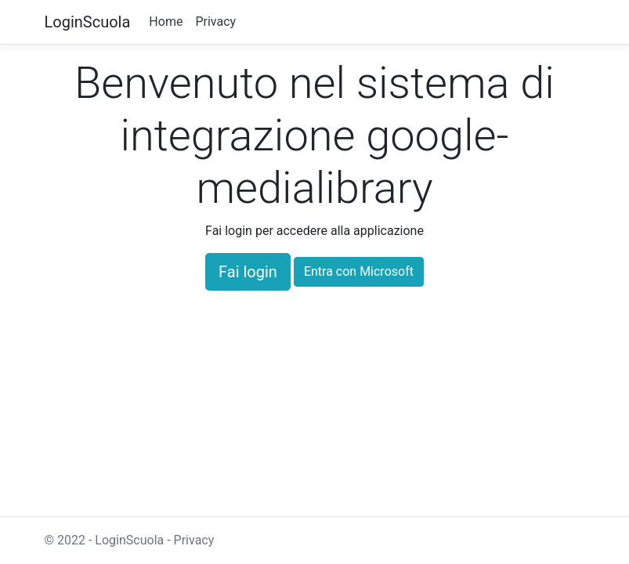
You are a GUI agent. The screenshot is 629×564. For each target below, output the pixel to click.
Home (166, 21)
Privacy (215, 21)
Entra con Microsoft (359, 271)
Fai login (248, 271)
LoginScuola (88, 22)
